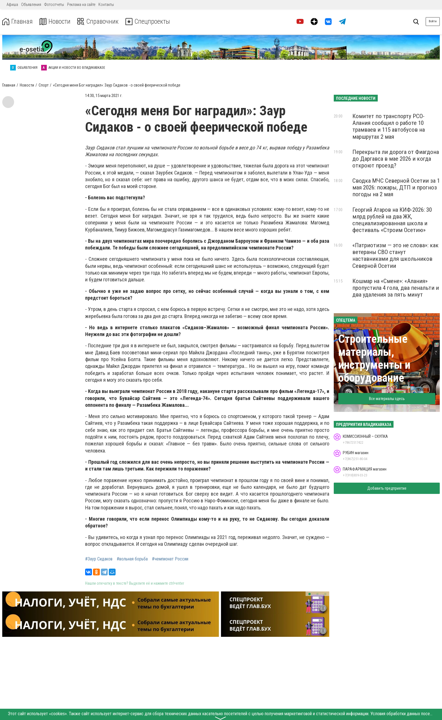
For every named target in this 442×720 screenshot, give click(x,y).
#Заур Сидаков (98, 559)
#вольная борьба (132, 559)
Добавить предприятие (386, 488)
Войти (433, 21)
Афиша (12, 4)
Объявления (31, 4)
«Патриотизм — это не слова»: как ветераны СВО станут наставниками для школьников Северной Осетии (395, 255)
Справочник (100, 21)
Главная (17, 21)
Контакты (106, 4)
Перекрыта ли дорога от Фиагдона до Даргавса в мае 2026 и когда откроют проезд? (395, 159)
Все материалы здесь (387, 398)
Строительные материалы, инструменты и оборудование (374, 358)
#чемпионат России (170, 559)
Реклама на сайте (81, 4)
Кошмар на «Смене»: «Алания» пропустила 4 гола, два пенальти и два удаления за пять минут (395, 288)
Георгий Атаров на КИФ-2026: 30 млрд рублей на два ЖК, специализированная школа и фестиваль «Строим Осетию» (392, 219)
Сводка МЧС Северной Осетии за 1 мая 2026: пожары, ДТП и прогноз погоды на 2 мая (396, 187)
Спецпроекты (150, 21)
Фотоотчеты (54, 4)
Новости (56, 21)
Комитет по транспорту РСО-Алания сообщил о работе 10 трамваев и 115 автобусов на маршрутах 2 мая (388, 126)
